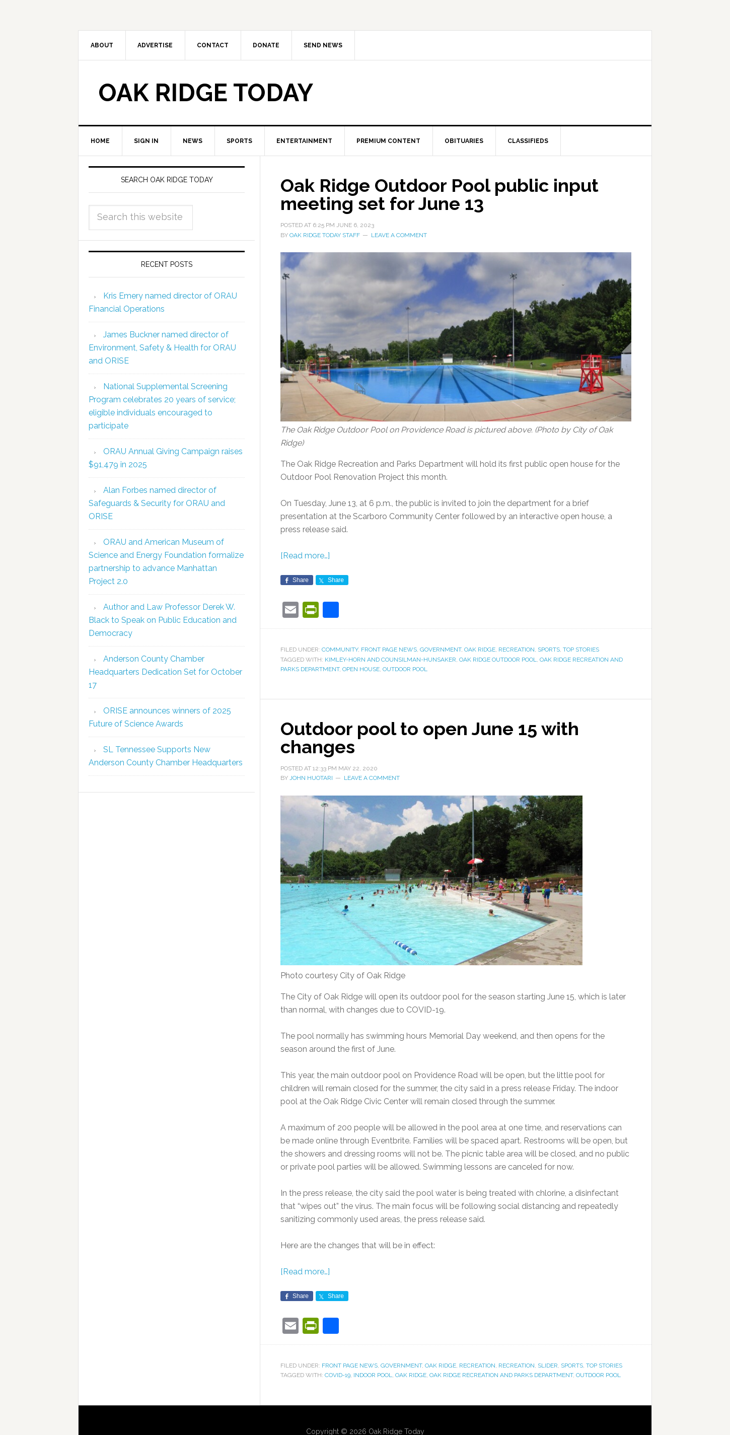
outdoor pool (405, 669)
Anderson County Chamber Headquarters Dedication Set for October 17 (165, 672)
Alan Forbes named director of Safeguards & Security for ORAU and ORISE (157, 503)
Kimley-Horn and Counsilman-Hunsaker (390, 659)
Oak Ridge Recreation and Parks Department (501, 1375)
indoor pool (372, 1375)
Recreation (516, 649)
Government (440, 649)
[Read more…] (305, 555)
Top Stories (581, 649)
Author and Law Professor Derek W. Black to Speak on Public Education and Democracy (163, 620)
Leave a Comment (399, 235)
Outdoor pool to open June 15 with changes (429, 737)
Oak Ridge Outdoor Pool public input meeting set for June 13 (439, 194)
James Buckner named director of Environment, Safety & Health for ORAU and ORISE (162, 348)
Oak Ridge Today (206, 93)
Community (340, 649)
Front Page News (389, 649)
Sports (549, 649)
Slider (548, 1365)
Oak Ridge (479, 649)
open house (361, 669)
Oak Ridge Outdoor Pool (498, 659)
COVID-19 (337, 1375)
